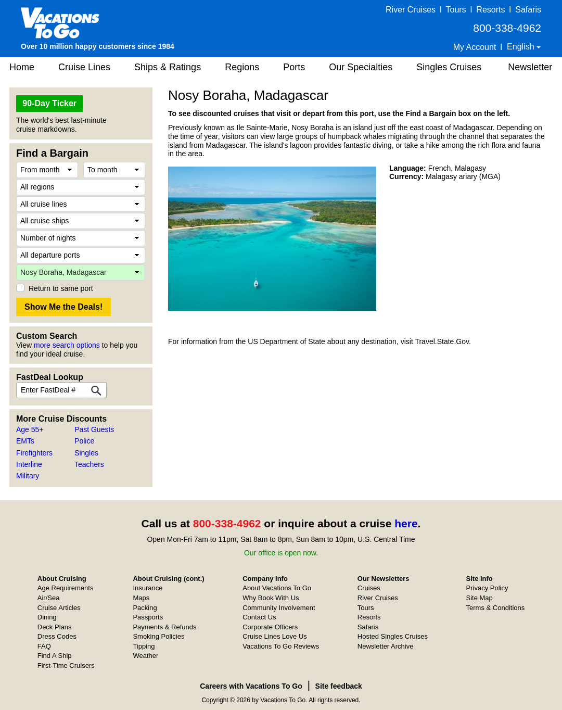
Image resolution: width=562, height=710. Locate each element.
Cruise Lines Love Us (274, 636)
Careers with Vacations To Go (251, 686)
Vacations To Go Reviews (280, 646)
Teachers (89, 464)
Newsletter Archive (385, 646)
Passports (148, 617)
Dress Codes (56, 636)
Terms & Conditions (495, 608)
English (522, 46)
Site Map (479, 598)
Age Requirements (65, 588)
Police (84, 441)
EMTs (25, 441)
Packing (145, 608)
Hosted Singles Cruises (392, 636)
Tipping (144, 646)
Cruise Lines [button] (84, 67)
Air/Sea (48, 598)
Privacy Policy (487, 588)
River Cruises (411, 9)
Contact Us (259, 617)
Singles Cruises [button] (448, 67)
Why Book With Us (270, 598)
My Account (474, 47)
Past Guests (94, 429)
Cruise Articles (59, 608)
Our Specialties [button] (360, 67)
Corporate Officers (270, 627)
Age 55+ (30, 429)
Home (21, 67)
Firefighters (34, 453)
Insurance (147, 588)
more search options (67, 345)
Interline (29, 464)
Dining (47, 617)
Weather (145, 656)
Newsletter (530, 67)
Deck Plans (54, 627)
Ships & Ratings (167, 67)
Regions (242, 67)
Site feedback (338, 686)
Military (27, 476)
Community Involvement (278, 608)
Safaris (528, 9)
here (405, 523)
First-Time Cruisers (66, 665)
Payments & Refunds (164, 627)
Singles (86, 453)
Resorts (490, 9)
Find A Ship (54, 656)
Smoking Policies (158, 636)
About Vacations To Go (276, 588)
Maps (141, 598)
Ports (294, 67)
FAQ (44, 646)
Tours (455, 9)
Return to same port (61, 288)
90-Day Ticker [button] (49, 103)
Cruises (368, 588)
